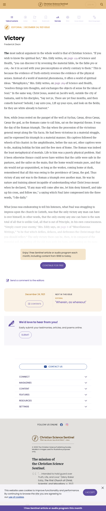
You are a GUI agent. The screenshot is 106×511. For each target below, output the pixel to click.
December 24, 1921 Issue (37, 27)
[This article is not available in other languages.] (94, 19)
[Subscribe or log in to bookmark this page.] (45, 19)
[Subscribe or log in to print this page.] (67, 19)
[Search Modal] (101, 4)
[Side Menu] (4, 4)
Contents (34, 303)
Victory (14, 38)
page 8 (64, 227)
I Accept (90, 492)
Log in (91, 4)
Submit (25, 334)
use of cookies (16, 497)
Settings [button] (24, 406)
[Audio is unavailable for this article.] (25, 19)
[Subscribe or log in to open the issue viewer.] (79, 19)
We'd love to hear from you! (38, 322)
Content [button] (24, 388)
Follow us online (47, 425)
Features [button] (24, 394)
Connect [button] (24, 376)
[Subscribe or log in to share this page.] (35, 19)
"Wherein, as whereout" (70, 302)
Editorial (16, 27)
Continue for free (53, 265)
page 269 (60, 83)
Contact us (53, 366)
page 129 (72, 58)
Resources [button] (25, 400)
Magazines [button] (25, 382)
